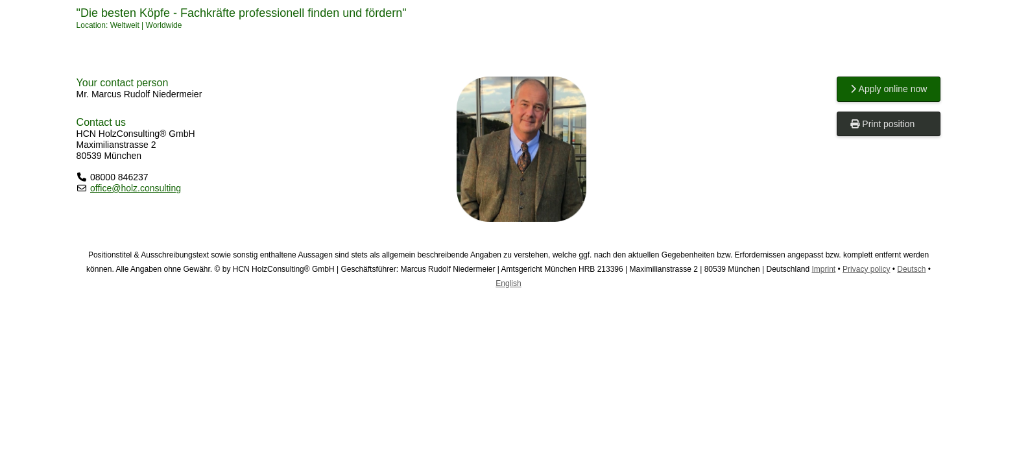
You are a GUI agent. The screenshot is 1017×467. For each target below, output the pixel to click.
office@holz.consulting (135, 188)
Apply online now (888, 89)
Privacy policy (866, 269)
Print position (882, 124)
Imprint (824, 269)
